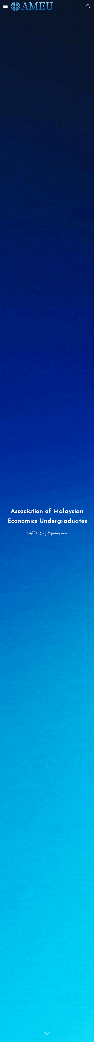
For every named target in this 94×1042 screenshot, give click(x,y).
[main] (47, 521)
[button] (5, 6)
